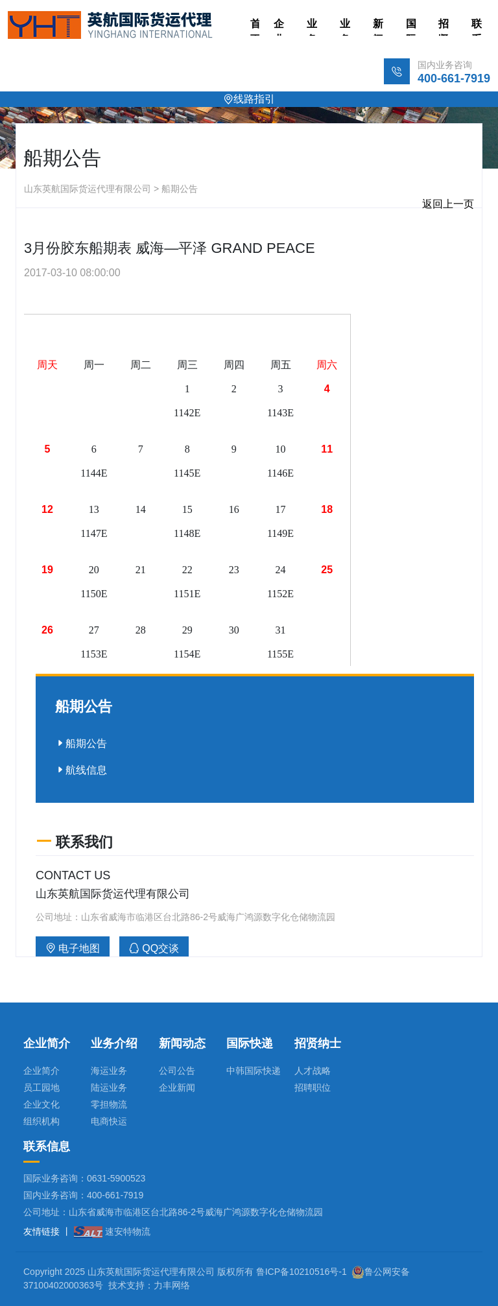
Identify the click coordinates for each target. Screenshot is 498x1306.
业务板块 (312, 27)
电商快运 (109, 1121)
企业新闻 (177, 1087)
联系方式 (476, 27)
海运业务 (109, 1070)
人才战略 (312, 1070)
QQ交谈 (154, 948)
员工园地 (41, 1087)
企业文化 (41, 1104)
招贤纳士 (443, 27)
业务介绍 (345, 27)
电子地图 (72, 948)
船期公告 (81, 743)
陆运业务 (109, 1087)
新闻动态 (378, 27)
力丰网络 (172, 1285)
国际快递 (411, 27)
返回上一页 (448, 203)
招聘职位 (312, 1087)
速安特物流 (112, 1231)
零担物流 (109, 1104)
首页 (255, 27)
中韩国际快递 (253, 1070)
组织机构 (41, 1121)
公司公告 (177, 1070)
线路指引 (249, 99)
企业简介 (279, 27)
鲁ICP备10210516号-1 (301, 1271)
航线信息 (81, 770)
